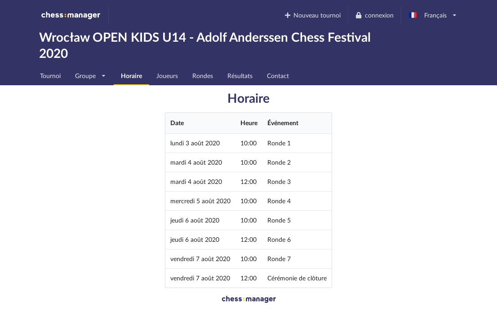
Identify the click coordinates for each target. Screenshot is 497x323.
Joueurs (167, 75)
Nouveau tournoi (312, 15)
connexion (374, 15)
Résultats (240, 75)
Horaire (131, 75)
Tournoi (50, 75)
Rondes (202, 75)
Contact (278, 75)
